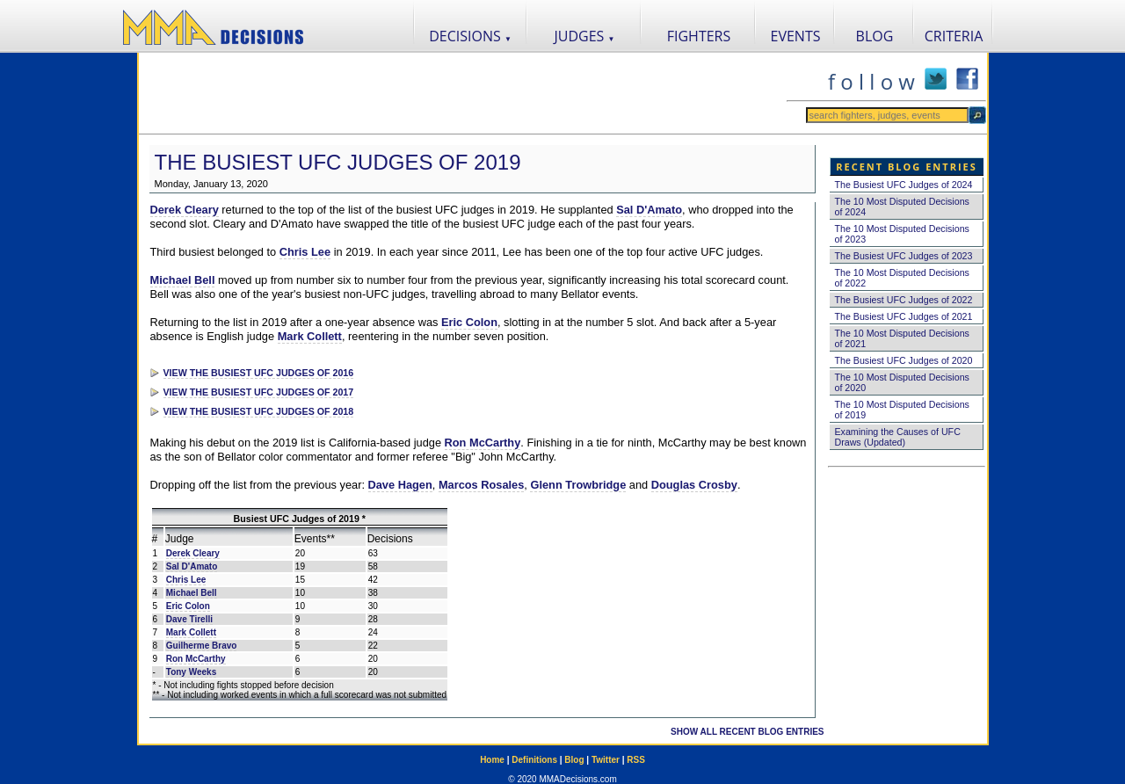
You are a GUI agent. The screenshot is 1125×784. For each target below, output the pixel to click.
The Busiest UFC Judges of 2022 (904, 299)
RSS (636, 760)
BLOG (875, 36)
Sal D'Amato (649, 209)
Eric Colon (469, 322)
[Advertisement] (462, 93)
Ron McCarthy (483, 442)
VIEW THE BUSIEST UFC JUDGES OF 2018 (258, 411)
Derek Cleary (184, 209)
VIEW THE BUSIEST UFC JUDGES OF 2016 (258, 372)
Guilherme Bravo (201, 645)
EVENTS (796, 36)
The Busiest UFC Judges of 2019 (338, 162)
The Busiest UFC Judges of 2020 (904, 360)
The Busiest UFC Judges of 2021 (904, 316)
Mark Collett (310, 336)
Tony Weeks (191, 672)
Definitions (534, 760)
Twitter (606, 760)
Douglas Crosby (694, 484)
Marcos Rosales (481, 484)
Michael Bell (182, 280)
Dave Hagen (400, 484)
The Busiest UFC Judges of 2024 (904, 184)
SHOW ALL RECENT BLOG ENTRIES (747, 732)
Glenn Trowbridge (578, 484)
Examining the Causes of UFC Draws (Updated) (898, 436)
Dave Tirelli (189, 619)
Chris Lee (304, 251)
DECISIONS (470, 36)
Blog (574, 760)
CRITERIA (954, 36)
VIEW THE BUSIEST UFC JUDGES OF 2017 (258, 392)
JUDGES (585, 36)
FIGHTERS (699, 36)
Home (492, 760)
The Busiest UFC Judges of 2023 (904, 255)
